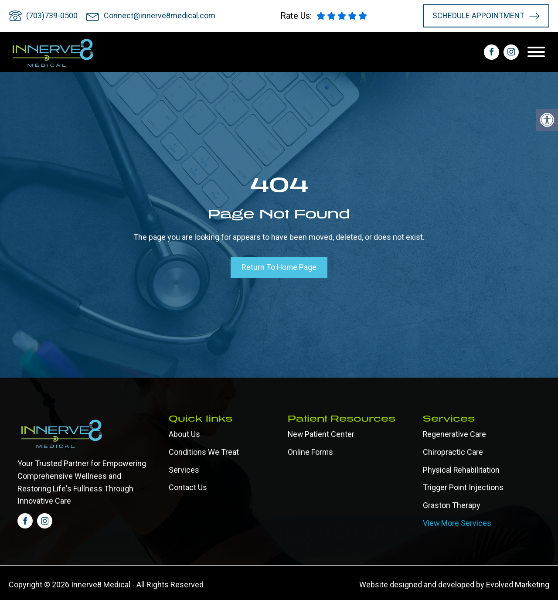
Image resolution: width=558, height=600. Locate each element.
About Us (184, 433)
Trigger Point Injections (463, 487)
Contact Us (188, 487)
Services (184, 469)
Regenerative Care (455, 433)
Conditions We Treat (204, 451)
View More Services (457, 522)
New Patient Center (321, 433)
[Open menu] (538, 52)
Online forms (310, 451)
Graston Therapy (451, 505)
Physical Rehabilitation (461, 469)
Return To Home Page (279, 267)
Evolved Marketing (517, 584)
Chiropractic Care (453, 451)
